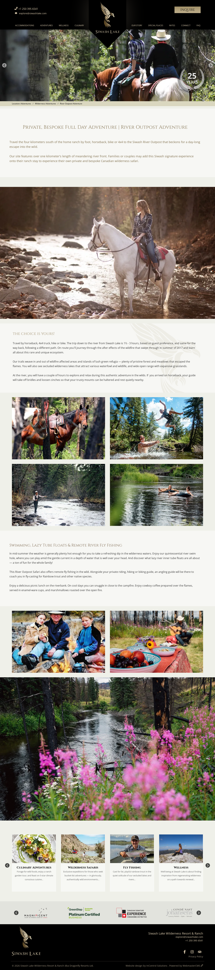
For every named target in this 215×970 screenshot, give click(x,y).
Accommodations (24, 25)
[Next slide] (210, 65)
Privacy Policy (196, 956)
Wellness (64, 25)
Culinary (79, 25)
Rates (172, 25)
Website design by (147, 965)
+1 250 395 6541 (26, 9)
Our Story (137, 25)
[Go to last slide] (4, 65)
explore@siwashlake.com (30, 13)
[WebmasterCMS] (202, 965)
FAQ (198, 25)
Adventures (46, 25)
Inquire (187, 10)
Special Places (155, 25)
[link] (58, 428)
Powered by (185, 965)
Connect (185, 25)
